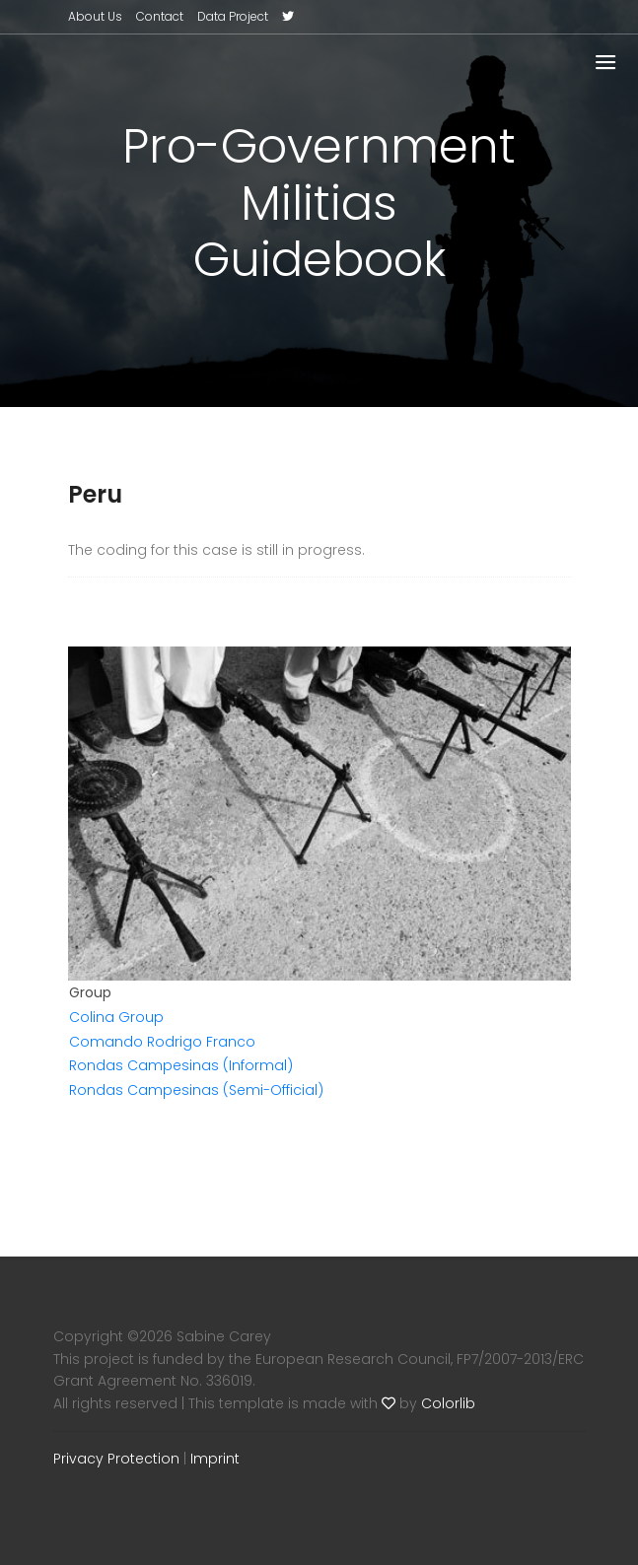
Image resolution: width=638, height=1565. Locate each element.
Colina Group (116, 1017)
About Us (95, 16)
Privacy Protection (116, 1458)
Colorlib (448, 1403)
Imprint (215, 1458)
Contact (159, 16)
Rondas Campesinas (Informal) (181, 1065)
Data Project (232, 16)
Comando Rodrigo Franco (162, 1042)
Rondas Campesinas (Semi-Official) (196, 1090)
